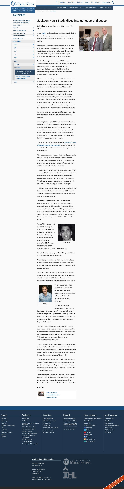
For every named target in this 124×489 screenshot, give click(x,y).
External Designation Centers (68, 11)
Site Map (3, 437)
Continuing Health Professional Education (30, 426)
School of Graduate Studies (29, 436)
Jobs (2, 430)
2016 (15, 63)
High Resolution (51, 395)
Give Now (4, 425)
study (43, 35)
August (17, 67)
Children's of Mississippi (49, 423)
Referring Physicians (48, 434)
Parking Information (6, 434)
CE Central (4, 421)
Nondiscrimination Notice (112, 428)
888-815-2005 (48, 482)
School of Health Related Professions (28, 439)
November (53, 13)
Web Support (108, 434)
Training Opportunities (105, 7)
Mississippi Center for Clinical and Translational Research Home (22, 24)
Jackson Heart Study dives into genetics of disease (23, 74)
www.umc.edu (35, 476)
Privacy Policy (108, 430)
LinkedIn (87, 439)
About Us (15, 30)
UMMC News (87, 425)
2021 (15, 57)
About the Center (61, 7)
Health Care (71, 2)
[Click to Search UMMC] (112, 2)
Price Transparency (48, 432)
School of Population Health (29, 446)
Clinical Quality (47, 425)
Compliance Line (109, 421)
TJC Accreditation (109, 432)
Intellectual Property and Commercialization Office (70, 426)
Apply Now (25, 423)
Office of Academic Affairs (29, 429)
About (86, 2)
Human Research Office (70, 423)
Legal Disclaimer (109, 425)
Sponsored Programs (69, 431)
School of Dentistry (27, 433)
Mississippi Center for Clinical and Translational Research (23, 9)
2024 (15, 50)
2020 (15, 60)
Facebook (88, 430)
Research (79, 2)
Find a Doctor (46, 428)
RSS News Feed (89, 441)
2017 (15, 53)
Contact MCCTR (17, 27)
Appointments (106, 2)
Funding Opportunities (90, 7)
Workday (3, 439)
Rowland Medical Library (29, 431)
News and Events (18, 40)
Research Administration (70, 429)
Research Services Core (75, 7)
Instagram (88, 437)
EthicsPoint (108, 423)
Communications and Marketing (92, 421)
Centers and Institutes (52, 11)
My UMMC (4, 432)
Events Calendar (88, 423)
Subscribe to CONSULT (90, 428)
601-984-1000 (47, 479)
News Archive (17, 43)
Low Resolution (51, 399)
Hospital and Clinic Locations (50, 430)
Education (62, 2)
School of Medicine (27, 442)
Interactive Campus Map (8, 428)
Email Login (4, 423)
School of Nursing (27, 444)
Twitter (87, 432)
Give (92, 2)
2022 (15, 84)
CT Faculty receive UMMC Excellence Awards (23, 80)
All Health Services (48, 421)
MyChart (97, 2)
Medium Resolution (52, 397)
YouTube (87, 434)
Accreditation (25, 421)
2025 (15, 47)
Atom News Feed (89, 443)
